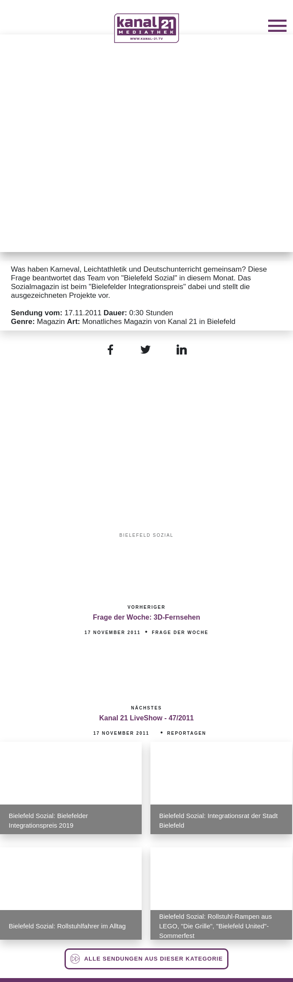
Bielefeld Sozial (146, 535)
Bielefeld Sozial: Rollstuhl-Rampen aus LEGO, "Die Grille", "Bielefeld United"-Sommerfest (215, 926)
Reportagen (186, 733)
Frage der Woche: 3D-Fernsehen (146, 617)
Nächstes (146, 708)
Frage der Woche (180, 632)
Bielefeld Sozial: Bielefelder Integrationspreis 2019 (48, 820)
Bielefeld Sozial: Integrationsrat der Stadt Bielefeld (218, 820)
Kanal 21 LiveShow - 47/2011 (146, 718)
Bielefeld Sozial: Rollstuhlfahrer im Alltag (67, 926)
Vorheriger (146, 607)
